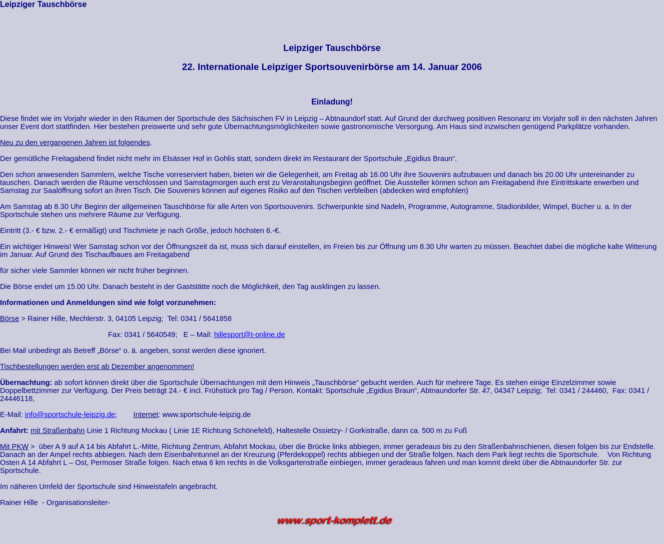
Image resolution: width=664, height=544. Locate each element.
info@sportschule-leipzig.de (70, 414)
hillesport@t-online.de (249, 334)
